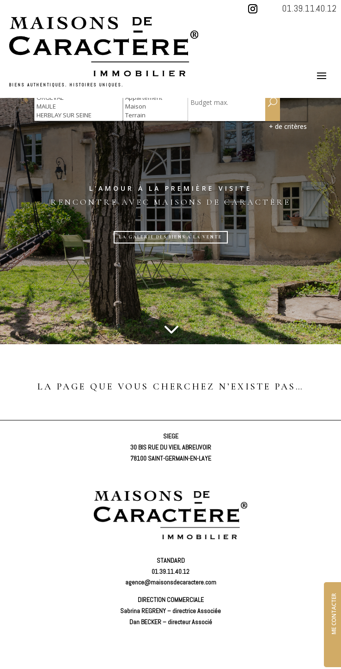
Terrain (155, 115)
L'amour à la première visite (170, 188)
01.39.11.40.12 (309, 8)
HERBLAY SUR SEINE (79, 115)
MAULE (79, 106)
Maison (155, 106)
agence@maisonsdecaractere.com (170, 582)
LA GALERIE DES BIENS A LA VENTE (170, 237)
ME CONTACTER (334, 613)
